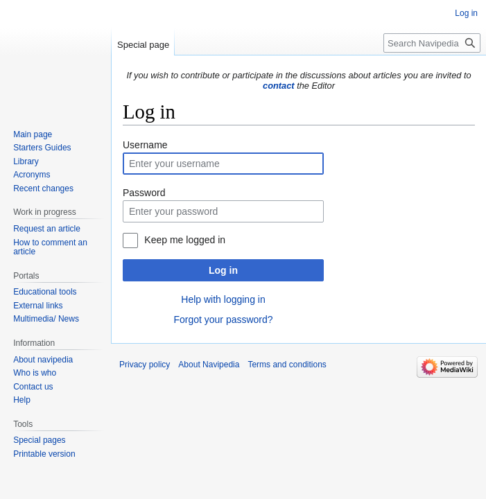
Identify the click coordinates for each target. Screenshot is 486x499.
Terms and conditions (287, 364)
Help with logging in (223, 299)
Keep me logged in (184, 239)
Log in (223, 270)
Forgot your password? (222, 319)
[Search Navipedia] (431, 43)
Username (145, 144)
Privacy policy (144, 364)
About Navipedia (208, 364)
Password (144, 192)
